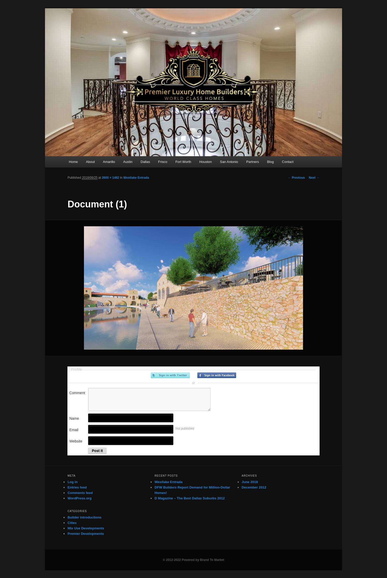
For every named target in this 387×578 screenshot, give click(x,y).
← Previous (296, 177)
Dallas (145, 162)
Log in (72, 482)
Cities (71, 523)
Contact (287, 162)
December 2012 (254, 487)
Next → (314, 177)
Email (73, 430)
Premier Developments (85, 534)
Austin (128, 162)
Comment (77, 393)
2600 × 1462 (110, 177)
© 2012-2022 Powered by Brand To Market (193, 560)
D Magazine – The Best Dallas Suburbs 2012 (189, 498)
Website (75, 441)
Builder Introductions (84, 517)
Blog (270, 162)
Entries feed (77, 487)
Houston (205, 162)
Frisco (162, 162)
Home (73, 162)
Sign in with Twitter (170, 375)
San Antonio (229, 162)
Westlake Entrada (136, 177)
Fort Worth (183, 162)
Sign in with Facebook (216, 375)
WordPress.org (79, 498)
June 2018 (250, 482)
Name (74, 418)
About (90, 162)
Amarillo (109, 162)
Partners (252, 162)
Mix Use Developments (85, 528)
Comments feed (80, 493)
